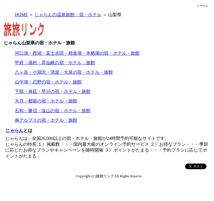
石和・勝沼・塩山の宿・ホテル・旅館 (53, 110)
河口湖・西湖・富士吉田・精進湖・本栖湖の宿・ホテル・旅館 (77, 53)
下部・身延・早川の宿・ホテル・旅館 (53, 91)
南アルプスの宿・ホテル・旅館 (46, 120)
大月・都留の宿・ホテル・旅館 (46, 101)
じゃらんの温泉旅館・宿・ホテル (68, 14)
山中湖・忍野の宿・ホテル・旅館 (48, 82)
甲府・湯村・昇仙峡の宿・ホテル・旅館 (55, 62)
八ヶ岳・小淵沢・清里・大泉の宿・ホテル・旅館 (64, 72)
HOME (21, 14)
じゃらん (14, 130)
